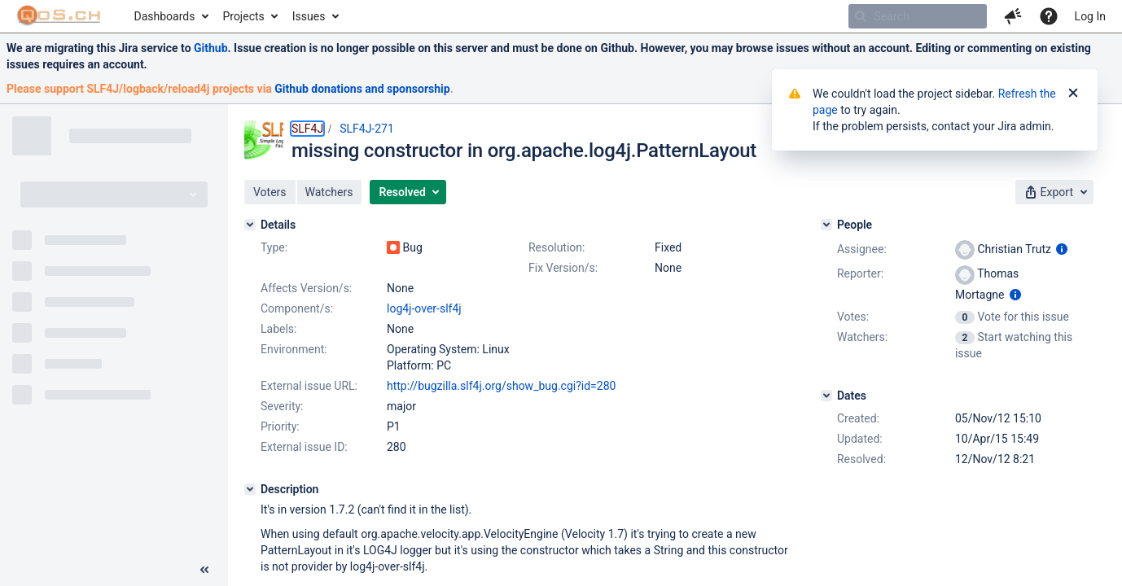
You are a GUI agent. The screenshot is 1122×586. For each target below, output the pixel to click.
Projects (243, 16)
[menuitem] (170, 16)
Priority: (280, 426)
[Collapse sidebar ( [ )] (204, 570)
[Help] (1049, 16)
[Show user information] (1061, 249)
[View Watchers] (966, 336)
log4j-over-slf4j (424, 308)
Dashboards (164, 16)
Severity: (282, 406)
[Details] (250, 224)
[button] (1013, 16)
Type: (274, 247)
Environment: (294, 349)
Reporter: (860, 273)
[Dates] (826, 395)
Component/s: (297, 308)
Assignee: (862, 249)
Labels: (278, 328)
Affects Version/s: (306, 288)
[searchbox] (917, 16)
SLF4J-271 (367, 128)
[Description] (250, 489)
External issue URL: (309, 385)
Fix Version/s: (563, 267)
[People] (826, 224)
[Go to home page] (59, 16)
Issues (309, 16)
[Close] (1073, 93)
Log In (1090, 16)
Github (211, 48)
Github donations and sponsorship (361, 88)
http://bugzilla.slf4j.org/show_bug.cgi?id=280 (501, 385)
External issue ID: (304, 446)
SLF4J (307, 128)
